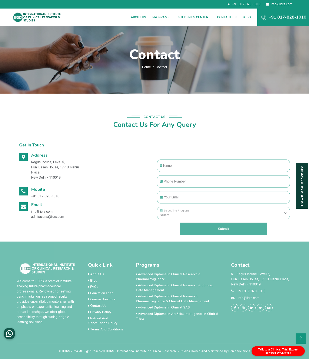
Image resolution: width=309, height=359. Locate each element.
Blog (247, 17)
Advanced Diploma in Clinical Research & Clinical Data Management (174, 287)
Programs (160, 17)
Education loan (100, 293)
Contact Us (226, 17)
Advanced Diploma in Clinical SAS (163, 307)
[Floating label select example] (223, 230)
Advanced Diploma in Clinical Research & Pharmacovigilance (168, 276)
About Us (138, 17)
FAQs (93, 287)
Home (146, 67)
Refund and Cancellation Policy (102, 320)
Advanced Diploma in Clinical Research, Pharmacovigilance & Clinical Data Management (172, 298)
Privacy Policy (99, 312)
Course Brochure (102, 299)
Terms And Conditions (105, 329)
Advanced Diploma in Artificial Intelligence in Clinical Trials (177, 316)
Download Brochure (302, 185)
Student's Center (193, 17)
